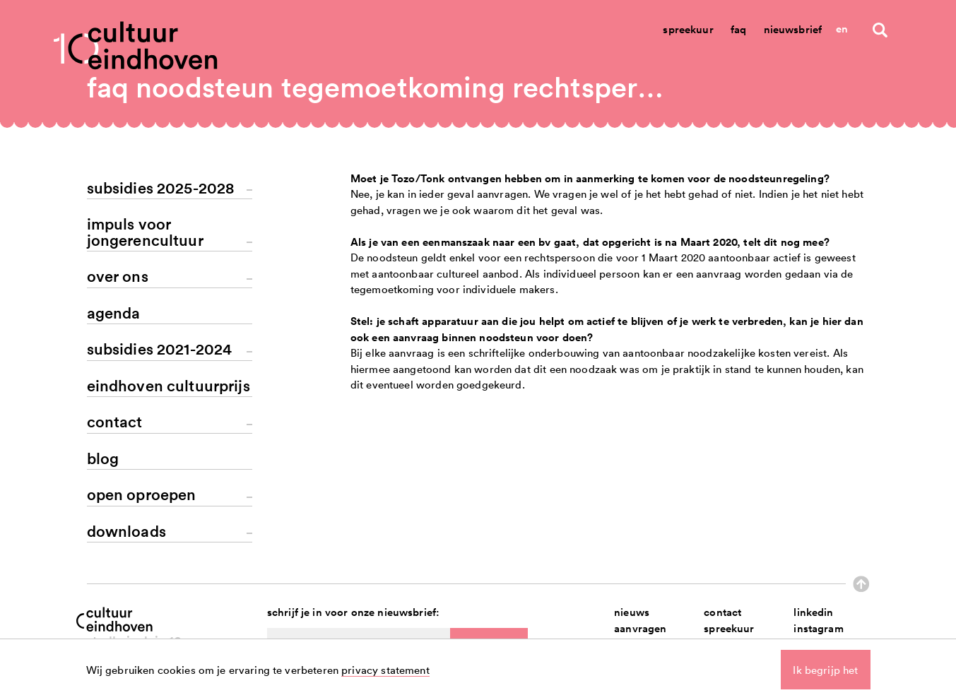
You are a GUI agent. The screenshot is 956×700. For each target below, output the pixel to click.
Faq (738, 29)
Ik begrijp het (825, 670)
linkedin (813, 612)
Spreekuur (688, 29)
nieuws (631, 612)
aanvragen (640, 628)
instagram (818, 628)
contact (722, 612)
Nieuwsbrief (793, 29)
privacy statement (385, 670)
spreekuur (729, 628)
